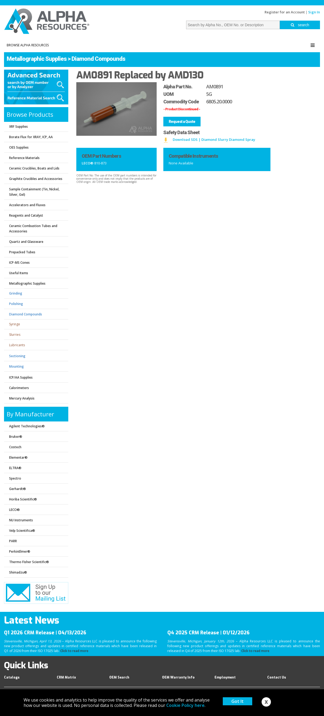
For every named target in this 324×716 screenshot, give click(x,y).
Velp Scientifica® (22, 530)
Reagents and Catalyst (26, 215)
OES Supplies (19, 147)
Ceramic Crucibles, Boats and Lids (34, 168)
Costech (15, 447)
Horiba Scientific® (23, 499)
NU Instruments (21, 520)
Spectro (15, 478)
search (300, 25)
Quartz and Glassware (26, 241)
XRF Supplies (18, 126)
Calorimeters (19, 388)
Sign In (314, 12)
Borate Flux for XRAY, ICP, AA (31, 137)
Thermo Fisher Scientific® (29, 562)
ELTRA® (15, 468)
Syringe (14, 324)
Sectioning (17, 356)
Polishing (16, 304)
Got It (237, 701)
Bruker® (15, 436)
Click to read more (74, 651)
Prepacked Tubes (22, 252)
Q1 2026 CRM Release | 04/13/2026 (45, 633)
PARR (13, 541)
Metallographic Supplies (37, 58)
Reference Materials (24, 158)
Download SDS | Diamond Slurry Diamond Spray (214, 139)
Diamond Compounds (98, 58)
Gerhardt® (17, 489)
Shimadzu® (18, 572)
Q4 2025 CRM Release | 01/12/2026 (208, 633)
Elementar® (18, 457)
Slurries (14, 334)
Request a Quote (182, 121)
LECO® (14, 509)
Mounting (16, 366)
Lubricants (17, 345)
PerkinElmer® (19, 551)
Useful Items (18, 273)
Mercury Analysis (22, 398)
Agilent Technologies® (27, 426)
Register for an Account (285, 12)
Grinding (15, 293)
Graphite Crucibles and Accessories (35, 178)
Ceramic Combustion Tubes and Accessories (33, 228)
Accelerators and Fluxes (27, 205)
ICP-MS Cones (19, 262)
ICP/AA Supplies (21, 377)
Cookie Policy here (185, 705)
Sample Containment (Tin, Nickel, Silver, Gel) (34, 192)
